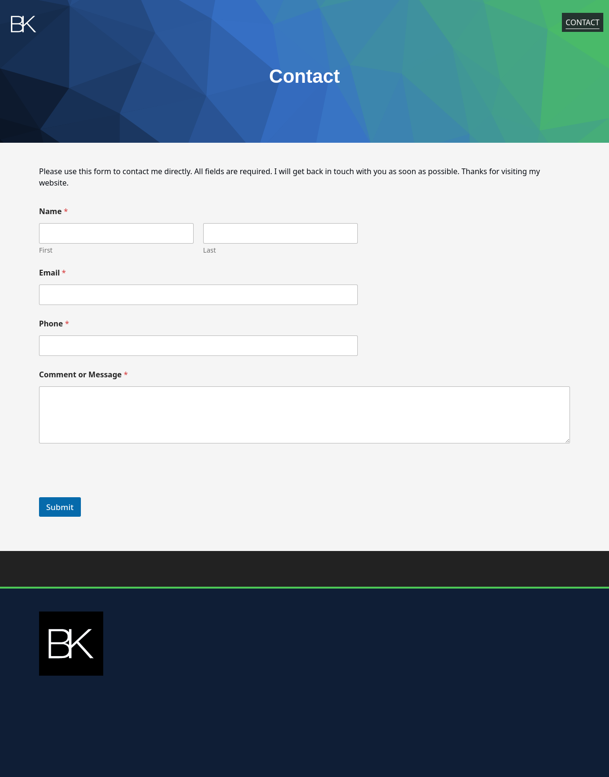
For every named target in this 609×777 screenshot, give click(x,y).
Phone (54, 323)
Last (209, 250)
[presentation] (111, 491)
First (45, 250)
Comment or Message (83, 374)
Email (52, 272)
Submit (60, 507)
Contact (582, 24)
